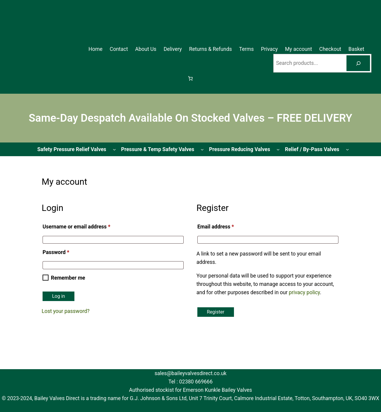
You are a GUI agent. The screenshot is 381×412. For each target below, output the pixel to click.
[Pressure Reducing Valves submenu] (278, 149)
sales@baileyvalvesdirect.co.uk (190, 373)
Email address (225, 226)
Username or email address (87, 226)
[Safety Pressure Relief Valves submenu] (114, 149)
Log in (58, 296)
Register (215, 312)
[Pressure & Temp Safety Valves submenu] (202, 149)
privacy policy (304, 292)
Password (66, 251)
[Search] (358, 63)
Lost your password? (66, 311)
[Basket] (190, 78)
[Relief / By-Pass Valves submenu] (347, 149)
